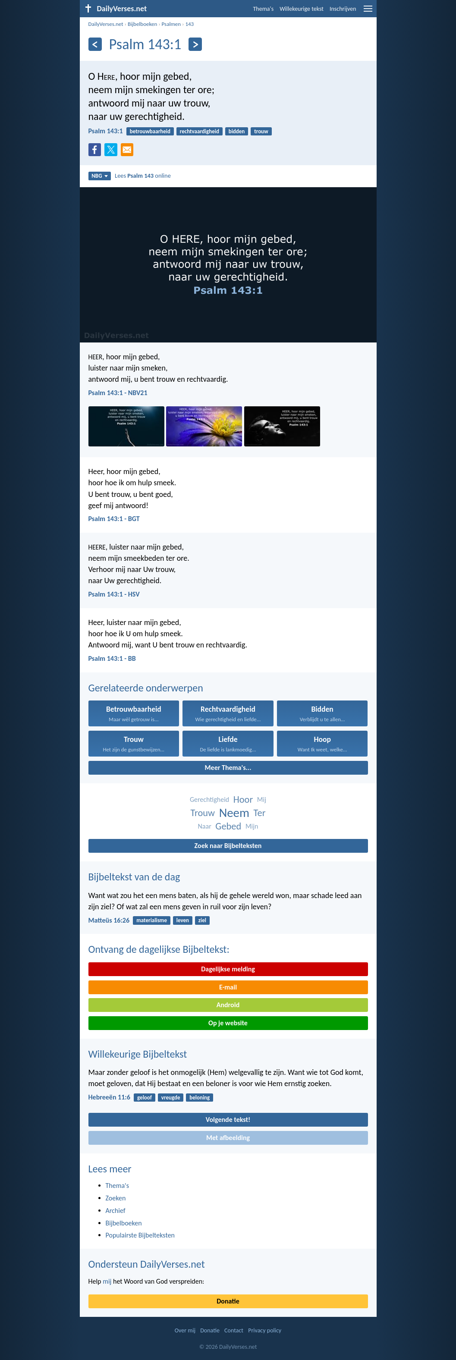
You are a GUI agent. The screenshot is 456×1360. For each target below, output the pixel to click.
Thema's (263, 9)
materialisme (151, 920)
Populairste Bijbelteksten (140, 1235)
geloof (144, 1097)
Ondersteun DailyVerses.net (146, 1264)
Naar (204, 826)
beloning (199, 1097)
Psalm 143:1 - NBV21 (118, 393)
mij (107, 1281)
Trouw (203, 813)
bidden (237, 131)
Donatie (228, 1301)
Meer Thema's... (228, 767)
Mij (261, 799)
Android (228, 1005)
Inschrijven (343, 9)
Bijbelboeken (142, 24)
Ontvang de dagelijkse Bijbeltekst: (159, 949)
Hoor (243, 799)
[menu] (368, 12)
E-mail (228, 987)
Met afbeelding (228, 1138)
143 (189, 24)
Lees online (143, 175)
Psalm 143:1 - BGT (114, 519)
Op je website (228, 1023)
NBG (99, 176)
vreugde (170, 1097)
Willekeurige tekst (302, 9)
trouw (261, 131)
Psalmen (171, 24)
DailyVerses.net (105, 24)
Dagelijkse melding (228, 969)
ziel (202, 920)
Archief (116, 1210)
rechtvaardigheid (199, 131)
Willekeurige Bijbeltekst (137, 1054)
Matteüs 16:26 (109, 920)
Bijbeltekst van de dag (134, 876)
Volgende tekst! (228, 1119)
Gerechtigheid (209, 799)
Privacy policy (264, 1330)
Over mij (185, 1330)
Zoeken (116, 1198)
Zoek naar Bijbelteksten (228, 846)
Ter (260, 813)
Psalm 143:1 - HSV (114, 594)
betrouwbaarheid (150, 131)
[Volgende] (195, 44)
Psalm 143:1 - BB (112, 658)
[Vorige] (95, 44)
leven (182, 920)
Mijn (251, 826)
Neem (234, 812)
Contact (233, 1330)
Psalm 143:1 (105, 131)
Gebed (228, 826)
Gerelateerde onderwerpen (145, 688)
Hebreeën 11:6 (109, 1097)
